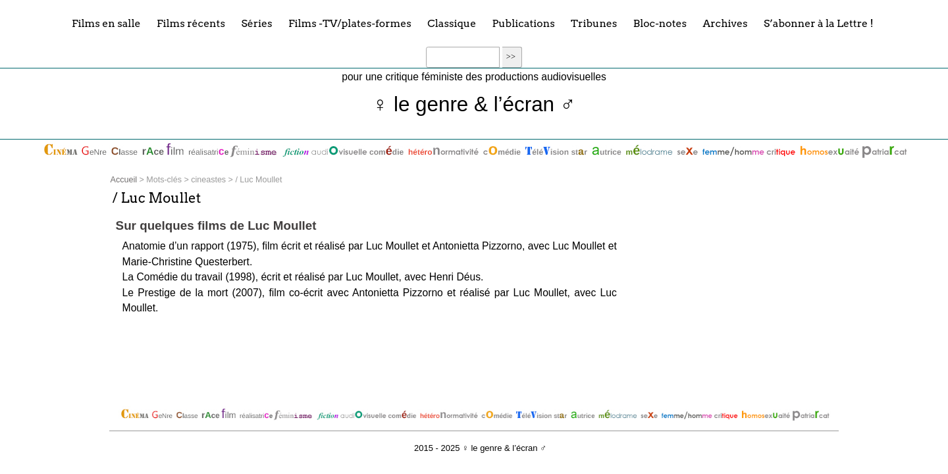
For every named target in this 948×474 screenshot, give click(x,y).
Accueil (124, 179)
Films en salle (106, 22)
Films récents (191, 22)
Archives (724, 22)
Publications (523, 22)
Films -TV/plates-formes (349, 22)
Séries (256, 22)
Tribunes (594, 22)
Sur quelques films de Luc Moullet (216, 225)
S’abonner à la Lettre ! (819, 22)
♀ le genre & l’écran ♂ (474, 104)
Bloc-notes (660, 22)
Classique (451, 22)
